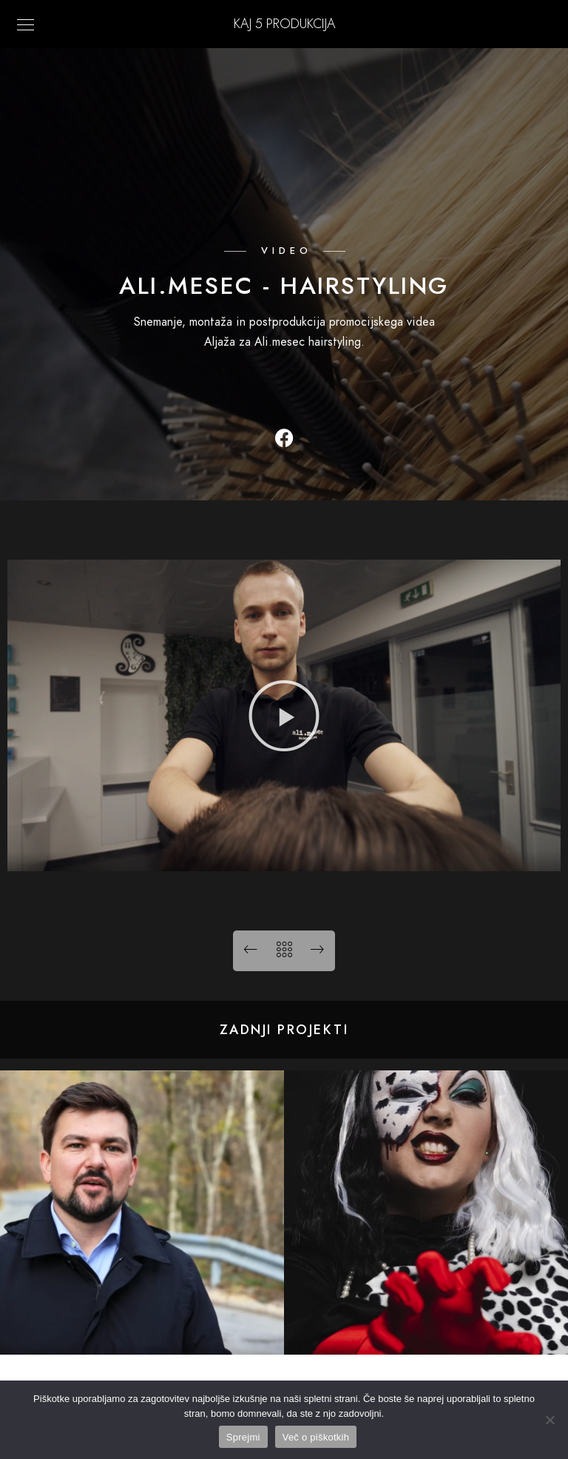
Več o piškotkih (316, 1437)
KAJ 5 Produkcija (284, 23)
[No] (549, 1419)
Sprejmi (243, 1437)
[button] (284, 716)
